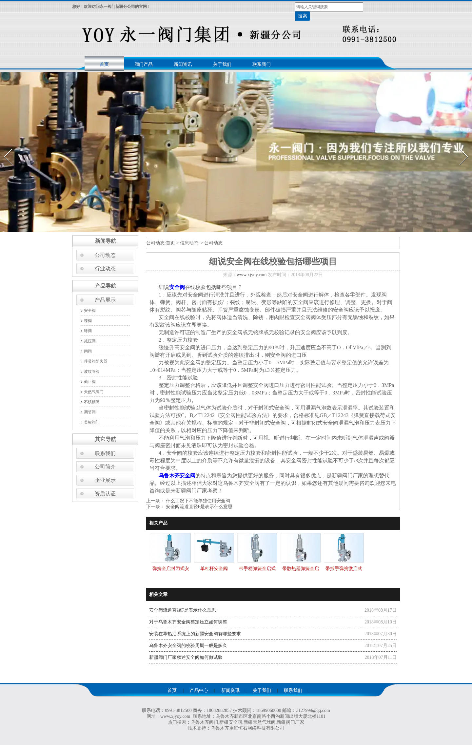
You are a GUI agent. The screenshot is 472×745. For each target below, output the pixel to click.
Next (460, 146)
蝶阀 (88, 320)
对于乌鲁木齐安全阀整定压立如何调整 (188, 622)
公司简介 (105, 466)
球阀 (88, 331)
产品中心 (199, 690)
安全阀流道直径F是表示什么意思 (198, 506)
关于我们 (222, 64)
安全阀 (90, 310)
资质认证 (105, 493)
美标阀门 (92, 422)
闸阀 (88, 351)
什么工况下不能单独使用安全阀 (197, 500)
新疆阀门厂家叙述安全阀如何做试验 (186, 657)
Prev (4, 146)
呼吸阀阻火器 (96, 361)
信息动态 (189, 242)
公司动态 (105, 255)
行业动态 (105, 268)
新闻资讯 (183, 64)
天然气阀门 (94, 392)
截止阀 (90, 381)
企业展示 (105, 480)
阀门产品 (143, 64)
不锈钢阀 (92, 402)
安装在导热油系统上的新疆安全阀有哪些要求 (195, 633)
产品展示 (105, 300)
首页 (104, 64)
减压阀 (90, 341)
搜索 (302, 15)
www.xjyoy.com (252, 274)
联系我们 (261, 64)
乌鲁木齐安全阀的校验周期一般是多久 (188, 645)
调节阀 (90, 412)
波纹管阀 (92, 371)
